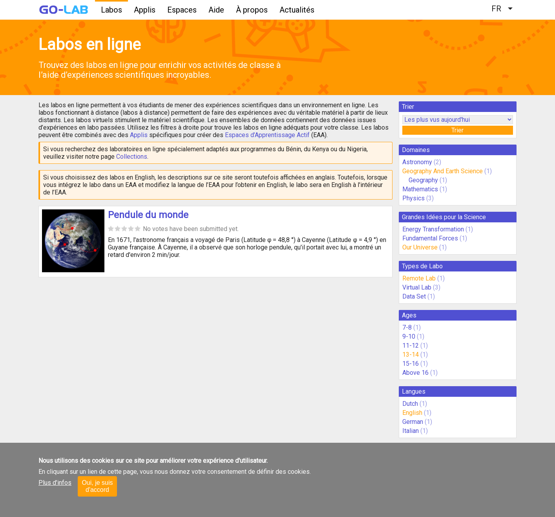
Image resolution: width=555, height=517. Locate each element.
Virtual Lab (416, 287)
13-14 (410, 354)
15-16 (410, 363)
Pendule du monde (148, 214)
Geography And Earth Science (442, 171)
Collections (131, 156)
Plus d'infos (54, 482)
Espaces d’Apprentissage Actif (267, 135)
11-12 (410, 345)
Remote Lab (419, 278)
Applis (144, 10)
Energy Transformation (433, 229)
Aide (216, 10)
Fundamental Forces (430, 238)
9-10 (408, 336)
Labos (111, 10)
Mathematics (420, 189)
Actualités (296, 10)
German (412, 421)
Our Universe (420, 247)
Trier (457, 130)
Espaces (182, 10)
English (412, 412)
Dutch (410, 403)
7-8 (407, 327)
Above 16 (415, 372)
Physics (413, 198)
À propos (252, 10)
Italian (410, 430)
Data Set (414, 296)
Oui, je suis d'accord (97, 486)
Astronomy (417, 162)
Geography (423, 180)
